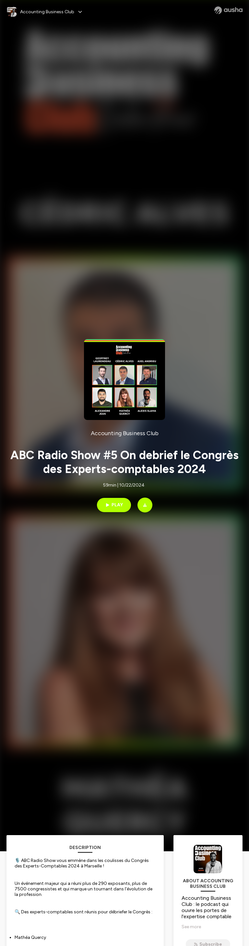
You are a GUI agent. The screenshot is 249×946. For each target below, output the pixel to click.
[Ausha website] (228, 10)
